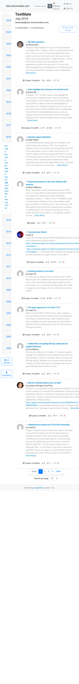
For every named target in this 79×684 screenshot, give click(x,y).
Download (6, 374)
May (6, 188)
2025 (8, 32)
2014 (8, 231)
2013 (8, 243)
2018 (8, 113)
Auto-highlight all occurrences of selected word (47, 89)
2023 (8, 55)
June (7, 185)
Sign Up (68, 8)
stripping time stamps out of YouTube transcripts (48, 425)
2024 (8, 43)
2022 (8, 67)
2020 (8, 90)
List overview (6, 361)
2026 (8, 20)
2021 (8, 78)
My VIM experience (35, 42)
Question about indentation (38, 137)
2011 (8, 266)
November (6, 157)
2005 (8, 336)
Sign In (67, 4)
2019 (8, 102)
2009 (8, 290)
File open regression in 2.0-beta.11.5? (43, 307)
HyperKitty (38, 488)
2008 (8, 301)
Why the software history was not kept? (43, 383)
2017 (8, 125)
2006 (8, 325)
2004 (8, 348)
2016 (8, 137)
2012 (8, 255)
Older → (59, 471)
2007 (8, 313)
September (6, 171)
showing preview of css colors (40, 271)
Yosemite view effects (36, 232)
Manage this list (56, 6)
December (6, 149)
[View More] (31, 73)
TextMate (23, 14)
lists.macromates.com (17, 6)
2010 (8, 278)
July (6, 183)
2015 (8, 220)
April (6, 191)
